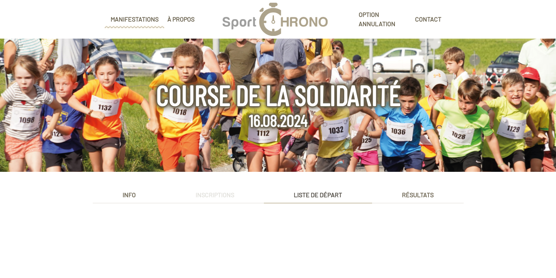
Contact (428, 19)
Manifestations (134, 19)
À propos (180, 19)
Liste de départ (318, 194)
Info (129, 194)
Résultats (418, 194)
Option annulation (377, 19)
